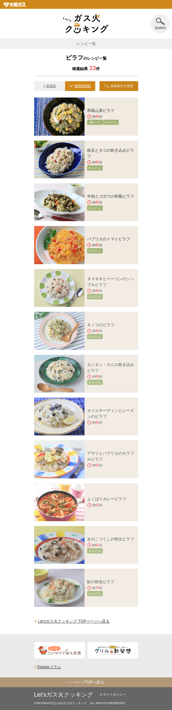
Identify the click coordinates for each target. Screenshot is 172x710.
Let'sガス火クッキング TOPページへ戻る (74, 621)
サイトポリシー (114, 694)
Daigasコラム (49, 667)
